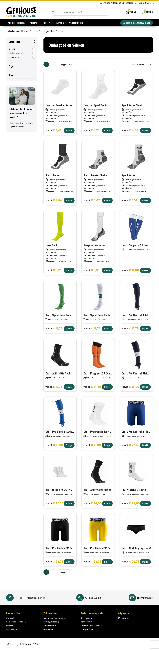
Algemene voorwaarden (54, 618)
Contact (10, 618)
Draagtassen (87, 629)
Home (24, 31)
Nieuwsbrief (11, 629)
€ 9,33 (91, 270)
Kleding (33, 22)
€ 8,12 (53, 270)
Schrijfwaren (86, 621)
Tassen (46, 22)
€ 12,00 (130, 270)
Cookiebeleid (49, 625)
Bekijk (69, 130)
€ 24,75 (54, 562)
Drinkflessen (86, 618)
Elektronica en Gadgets (91, 625)
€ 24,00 (92, 503)
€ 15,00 (130, 387)
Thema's (59, 22)
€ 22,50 (130, 445)
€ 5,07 (91, 200)
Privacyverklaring (51, 621)
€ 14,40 (92, 387)
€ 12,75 (53, 328)
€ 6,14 (129, 200)
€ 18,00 (92, 445)
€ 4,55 (130, 130)
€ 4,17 (91, 130)
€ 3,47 (53, 130)
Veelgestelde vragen (16, 621)
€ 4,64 (53, 200)
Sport (33, 31)
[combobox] (78, 12)
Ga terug (13, 31)
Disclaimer (48, 629)
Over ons (10, 625)
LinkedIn (123, 618)
